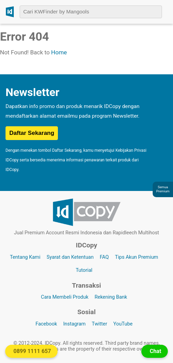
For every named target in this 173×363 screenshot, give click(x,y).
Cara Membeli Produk (65, 297)
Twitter (99, 324)
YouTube (123, 324)
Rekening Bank (110, 297)
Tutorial (84, 270)
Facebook (46, 324)
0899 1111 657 (32, 351)
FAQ (104, 257)
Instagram (74, 324)
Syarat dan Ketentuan (70, 257)
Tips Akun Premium (136, 257)
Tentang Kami (25, 257)
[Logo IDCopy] (10, 12)
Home (59, 52)
